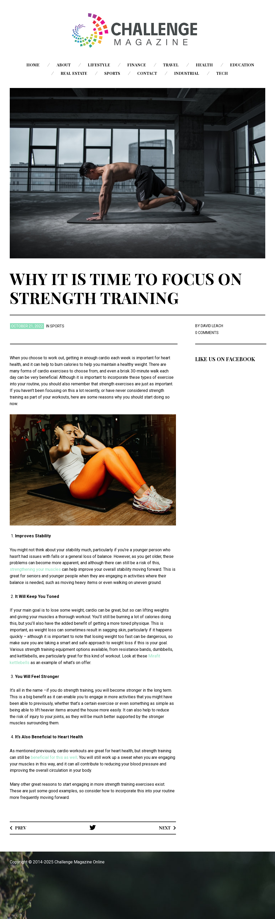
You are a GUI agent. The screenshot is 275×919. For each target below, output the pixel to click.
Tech (222, 73)
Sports (112, 73)
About (64, 64)
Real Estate (74, 73)
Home (33, 64)
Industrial (186, 73)
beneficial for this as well (54, 757)
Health (204, 64)
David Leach (212, 326)
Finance (136, 64)
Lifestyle (99, 64)
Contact (147, 73)
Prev (20, 827)
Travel (171, 64)
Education (242, 64)
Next (165, 827)
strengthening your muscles (35, 569)
